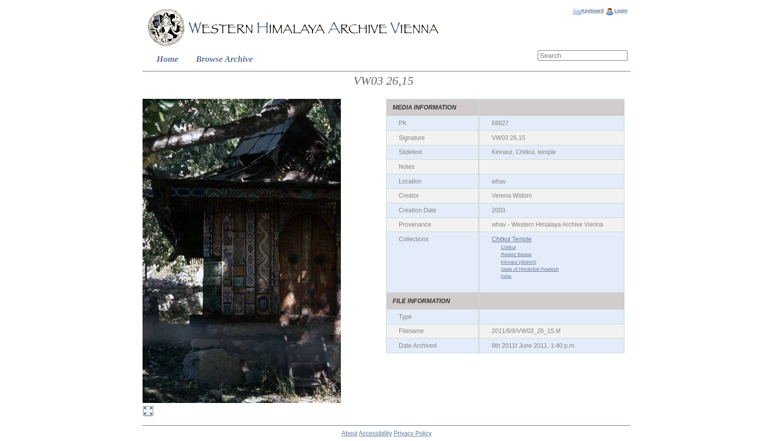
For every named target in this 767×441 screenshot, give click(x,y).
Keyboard (592, 10)
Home (168, 59)
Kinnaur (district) (518, 262)
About (349, 433)
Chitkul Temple (511, 239)
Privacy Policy (413, 433)
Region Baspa (516, 254)
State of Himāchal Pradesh (530, 269)
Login (620, 10)
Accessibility (375, 433)
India (506, 276)
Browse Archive (224, 59)
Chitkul (508, 247)
